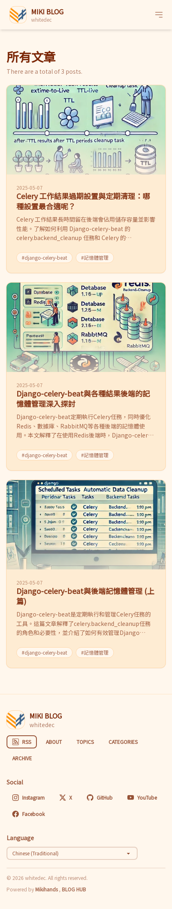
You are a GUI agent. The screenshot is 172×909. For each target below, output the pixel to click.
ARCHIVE (22, 758)
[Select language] (72, 853)
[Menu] (158, 14)
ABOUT (54, 741)
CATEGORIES (123, 741)
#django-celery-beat (44, 257)
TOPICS (85, 741)
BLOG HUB (74, 889)
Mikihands (47, 889)
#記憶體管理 (95, 257)
